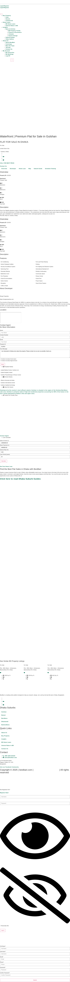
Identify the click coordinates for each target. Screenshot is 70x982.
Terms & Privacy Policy (46, 770)
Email (1, 339)
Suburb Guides (10, 37)
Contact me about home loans (8, 359)
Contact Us (9, 49)
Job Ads (8, 47)
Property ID (3, 344)
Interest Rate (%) (4, 449)
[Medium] (3, 156)
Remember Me (4, 925)
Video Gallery (10, 39)
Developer (13, 168)
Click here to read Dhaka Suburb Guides (20, 479)
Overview (4, 168)
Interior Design (13, 35)
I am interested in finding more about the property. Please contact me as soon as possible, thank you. (35, 354)
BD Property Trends (14, 30)
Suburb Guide (38, 168)
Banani (3, 715)
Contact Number (4, 335)
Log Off (8, 55)
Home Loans (6, 22)
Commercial (9, 20)
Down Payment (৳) (4, 445)
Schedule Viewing (50, 168)
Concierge (9, 44)
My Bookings (10, 54)
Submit (35, 980)
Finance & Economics (15, 32)
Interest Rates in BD (12, 25)
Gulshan (3, 711)
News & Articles (10, 29)
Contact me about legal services (9, 360)
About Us (5, 40)
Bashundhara (5, 724)
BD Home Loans (10, 24)
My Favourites (10, 52)
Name (1, 330)
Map (30, 168)
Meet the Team (10, 45)
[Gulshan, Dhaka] (10, 317)
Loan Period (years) (5, 454)
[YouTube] (3, 160)
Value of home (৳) (4, 440)
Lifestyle (11, 34)
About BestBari (10, 42)
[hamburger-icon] (1, 14)
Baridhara (4, 718)
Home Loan (22, 168)
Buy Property (7, 15)
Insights (5, 27)
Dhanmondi (4, 721)
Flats (7, 17)
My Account (6, 50)
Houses (8, 19)
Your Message (3, 348)
